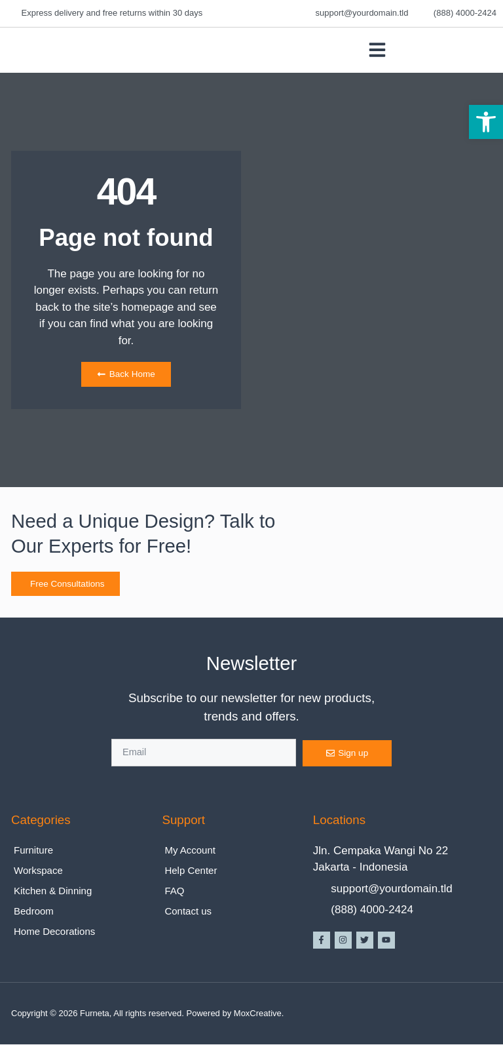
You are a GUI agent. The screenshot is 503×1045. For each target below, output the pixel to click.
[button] (486, 122)
